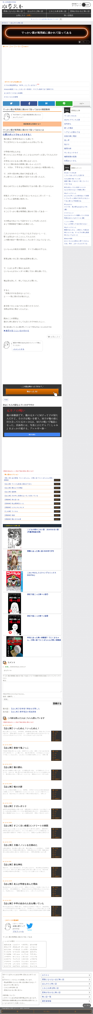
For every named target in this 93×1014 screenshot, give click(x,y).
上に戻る (87, 1005)
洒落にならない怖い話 (13, 11)
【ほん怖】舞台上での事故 (13, 488)
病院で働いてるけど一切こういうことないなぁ (77, 181)
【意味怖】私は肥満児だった (14, 503)
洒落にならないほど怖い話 (53, 979)
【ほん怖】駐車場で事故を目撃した (25, 709)
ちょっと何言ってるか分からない (77, 222)
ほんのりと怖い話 (35, 11)
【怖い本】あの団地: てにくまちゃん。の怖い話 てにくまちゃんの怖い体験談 (28, 479)
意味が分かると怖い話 (80, 11)
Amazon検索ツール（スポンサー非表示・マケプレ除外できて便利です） (29, 89)
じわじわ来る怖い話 (57, 11)
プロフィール (18, 931)
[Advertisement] (48, 64)
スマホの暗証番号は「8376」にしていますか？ (20, 85)
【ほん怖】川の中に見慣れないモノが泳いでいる (21, 496)
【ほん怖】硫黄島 (10, 492)
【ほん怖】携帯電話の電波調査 (23, 712)
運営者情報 (46, 1001)
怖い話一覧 (46, 997)
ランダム (46, 1011)
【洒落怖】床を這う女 (11, 499)
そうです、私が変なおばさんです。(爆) (77, 206)
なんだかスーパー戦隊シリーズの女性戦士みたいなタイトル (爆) (77, 215)
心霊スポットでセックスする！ (17, 134)
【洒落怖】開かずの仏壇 (12, 519)
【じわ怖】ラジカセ (11, 511)
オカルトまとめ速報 (11, 97)
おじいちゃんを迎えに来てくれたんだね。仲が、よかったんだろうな (77, 241)
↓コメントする (18, 349)
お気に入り (24, 15)
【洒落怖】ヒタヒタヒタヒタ (14, 507)
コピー (81, 103)
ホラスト (45, 975)
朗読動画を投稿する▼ (32, 124)
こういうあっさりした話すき (77, 174)
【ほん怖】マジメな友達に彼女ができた (18, 484)
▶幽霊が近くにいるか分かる (16, 331)
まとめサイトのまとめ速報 (13, 93)
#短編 (6, 399)
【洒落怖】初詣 (9, 515)
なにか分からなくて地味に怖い (77, 188)
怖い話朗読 (68, 15)
